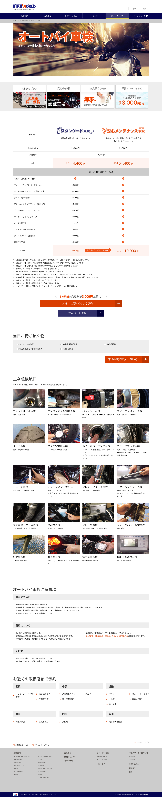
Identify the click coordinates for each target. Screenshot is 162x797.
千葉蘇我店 (43, 699)
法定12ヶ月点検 (77, 313)
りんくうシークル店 (140, 694)
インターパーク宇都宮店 (24, 695)
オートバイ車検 (102, 756)
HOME (15, 20)
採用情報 (132, 759)
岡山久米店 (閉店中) (45, 768)
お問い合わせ (134, 764)
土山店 (112, 699)
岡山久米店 (20, 722)
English (133, 9)
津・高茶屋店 (68, 699)
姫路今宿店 (137, 699)
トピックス (100, 764)
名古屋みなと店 (69, 694)
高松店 (65, 722)
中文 (144, 9)
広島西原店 (43, 722)
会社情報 (132, 756)
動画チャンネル (70, 757)
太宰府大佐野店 (115, 722)
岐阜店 (88, 694)
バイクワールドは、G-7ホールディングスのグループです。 (34, 794)
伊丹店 (112, 694)
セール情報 (68, 761)
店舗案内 (17, 753)
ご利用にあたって (21, 745)
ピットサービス (23, 20)
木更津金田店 (44, 694)
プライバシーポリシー (41, 745)
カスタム (67, 753)
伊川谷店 (112, 704)
